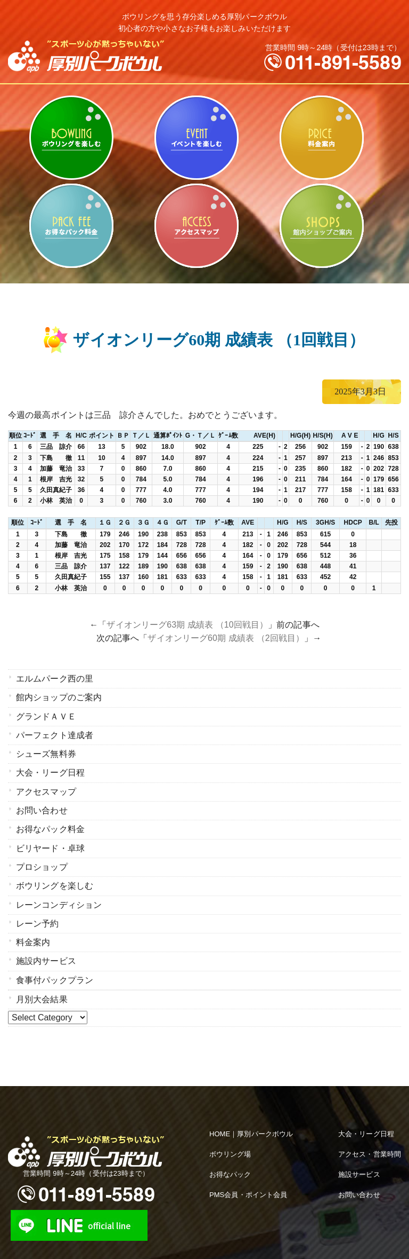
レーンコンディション (59, 889)
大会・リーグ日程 (50, 766)
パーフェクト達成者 (54, 730)
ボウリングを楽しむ (71, 138)
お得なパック (230, 1153)
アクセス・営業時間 (369, 1132)
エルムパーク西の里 (54, 678)
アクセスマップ (196, 226)
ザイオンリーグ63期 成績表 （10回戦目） (187, 624)
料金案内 (321, 138)
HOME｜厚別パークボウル (251, 1112)
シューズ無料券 (46, 748)
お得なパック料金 (71, 226)
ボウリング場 (230, 1132)
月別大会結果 (42, 978)
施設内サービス (46, 942)
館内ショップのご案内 (321, 226)
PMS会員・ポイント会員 (248, 1172)
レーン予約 (37, 907)
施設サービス (359, 1153)
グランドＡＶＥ (46, 713)
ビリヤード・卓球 (196, 138)
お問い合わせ (42, 801)
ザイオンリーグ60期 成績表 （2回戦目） (226, 638)
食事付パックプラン (54, 959)
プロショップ (42, 854)
